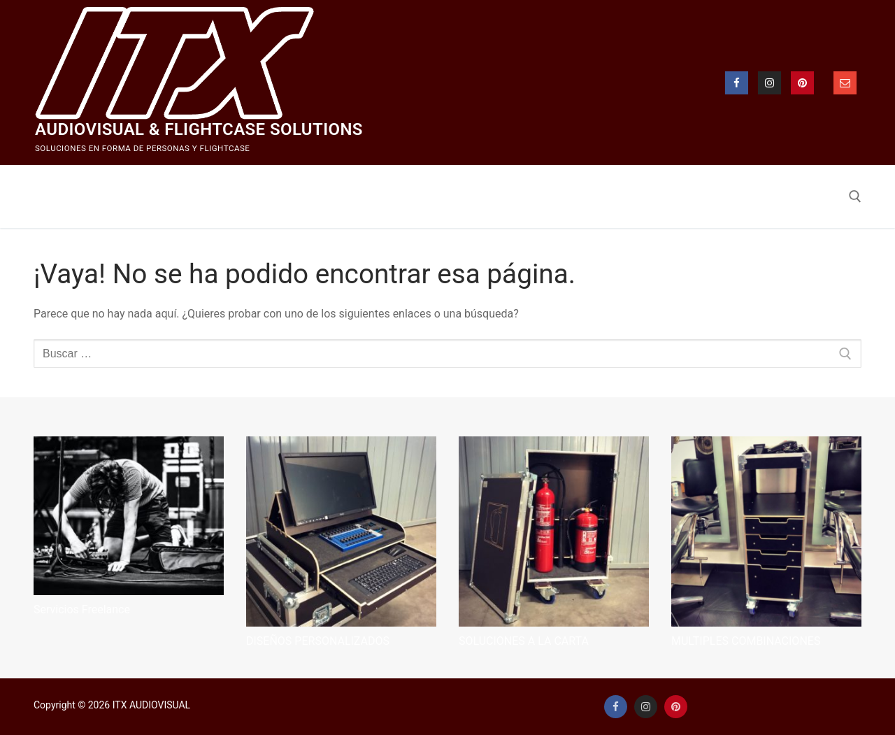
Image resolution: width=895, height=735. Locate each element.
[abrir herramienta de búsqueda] (855, 196)
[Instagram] (769, 82)
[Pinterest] (802, 82)
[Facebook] (736, 82)
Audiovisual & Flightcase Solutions (199, 129)
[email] (845, 82)
